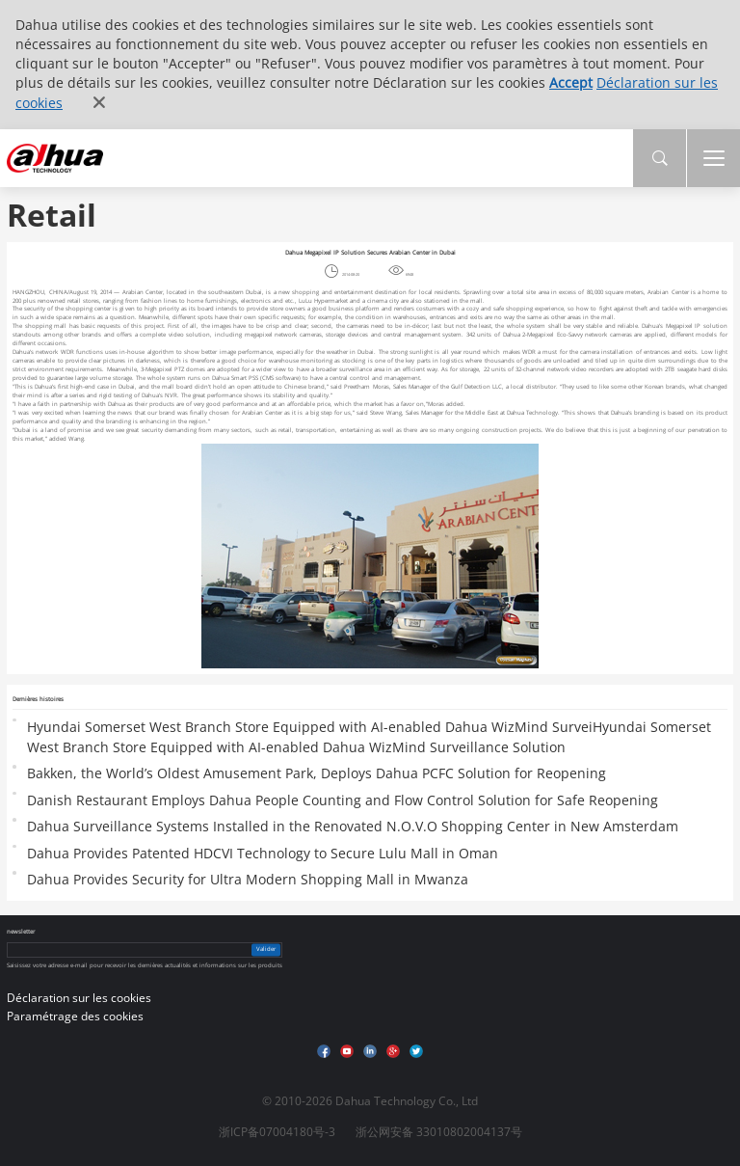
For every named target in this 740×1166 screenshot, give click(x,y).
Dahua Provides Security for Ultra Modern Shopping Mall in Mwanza (247, 879)
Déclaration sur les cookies (79, 998)
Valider (266, 949)
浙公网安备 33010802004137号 (439, 1132)
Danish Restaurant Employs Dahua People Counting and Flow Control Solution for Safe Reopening (342, 800)
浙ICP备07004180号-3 (277, 1132)
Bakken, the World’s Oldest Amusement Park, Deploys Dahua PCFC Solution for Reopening (316, 773)
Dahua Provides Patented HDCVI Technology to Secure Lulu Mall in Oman (262, 853)
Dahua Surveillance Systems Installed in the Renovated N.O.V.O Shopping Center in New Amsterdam (352, 826)
